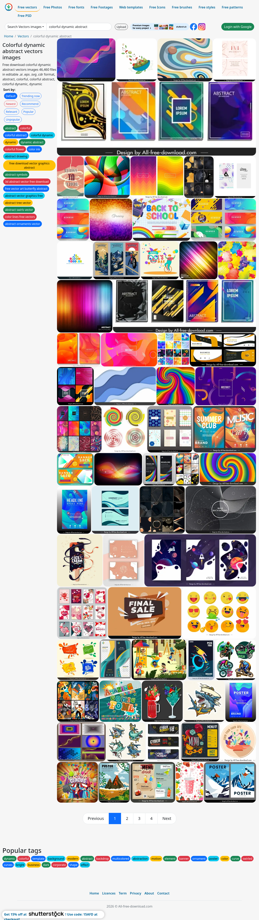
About (149, 893)
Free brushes (182, 7)
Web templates (131, 7)
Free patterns (232, 7)
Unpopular (13, 119)
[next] (166, 818)
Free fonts (76, 7)
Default (11, 96)
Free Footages (102, 7)
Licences (108, 893)
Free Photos (52, 7)
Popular (28, 112)
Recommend (30, 104)
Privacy (135, 893)
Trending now (31, 96)
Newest (11, 104)
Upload (121, 27)
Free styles (207, 7)
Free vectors (27, 7)
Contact (163, 893)
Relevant (11, 112)
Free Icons (157, 7)
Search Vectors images (24, 27)
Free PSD (24, 15)
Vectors (23, 36)
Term (123, 893)
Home (8, 36)
